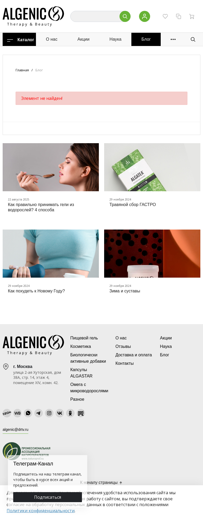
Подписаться (47, 497)
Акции (83, 39)
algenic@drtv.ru (15, 429)
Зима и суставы (124, 291)
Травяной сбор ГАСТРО (132, 204)
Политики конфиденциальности (41, 511)
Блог (146, 39)
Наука (115, 39)
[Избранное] (165, 16)
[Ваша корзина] (191, 16)
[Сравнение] (178, 16)
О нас (52, 39)
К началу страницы (101, 482)
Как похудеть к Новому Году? (36, 291)
